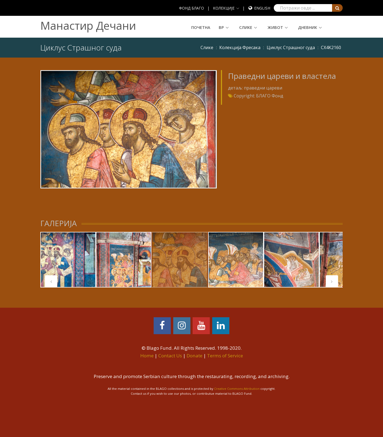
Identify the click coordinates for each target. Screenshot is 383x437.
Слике (245, 27)
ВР (221, 27)
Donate (194, 355)
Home (147, 355)
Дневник (307, 27)
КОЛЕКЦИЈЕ (224, 8)
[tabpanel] (68, 260)
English (262, 8)
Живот (275, 27)
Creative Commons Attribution (237, 389)
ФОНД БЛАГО (191, 8)
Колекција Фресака (239, 47)
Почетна (200, 27)
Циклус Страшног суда (291, 47)
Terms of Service (225, 355)
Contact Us (170, 355)
